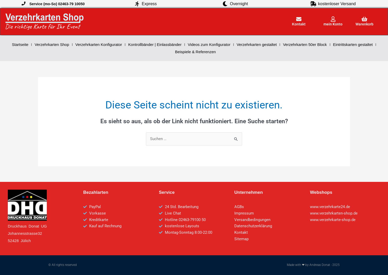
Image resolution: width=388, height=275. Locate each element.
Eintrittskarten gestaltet (353, 44)
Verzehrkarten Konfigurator (98, 44)
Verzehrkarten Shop (52, 44)
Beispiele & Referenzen (195, 52)
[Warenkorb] (364, 19)
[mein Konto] (333, 19)
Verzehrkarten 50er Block (305, 44)
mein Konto (333, 24)
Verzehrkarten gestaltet (257, 44)
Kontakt (299, 24)
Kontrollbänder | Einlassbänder (155, 44)
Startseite (20, 44)
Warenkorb (364, 24)
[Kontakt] (298, 19)
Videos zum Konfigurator (209, 44)
